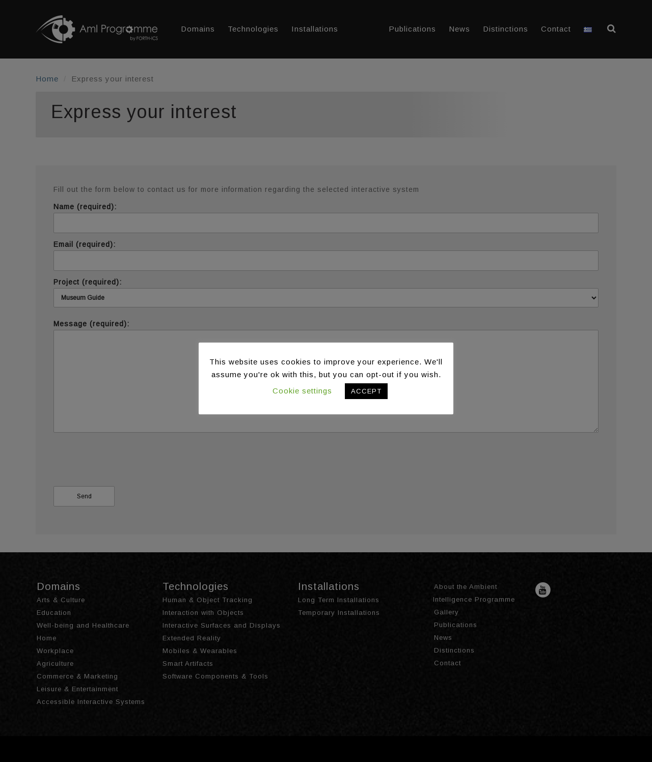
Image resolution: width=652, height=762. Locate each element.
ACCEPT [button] (366, 391)
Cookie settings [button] (302, 390)
